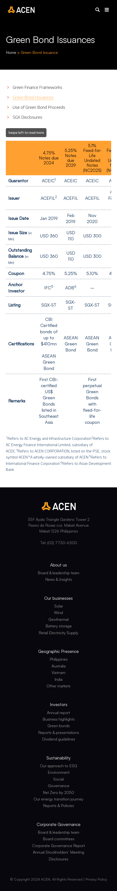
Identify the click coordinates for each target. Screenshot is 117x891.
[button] (97, 10)
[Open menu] (106, 9)
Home (11, 52)
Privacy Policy (96, 879)
